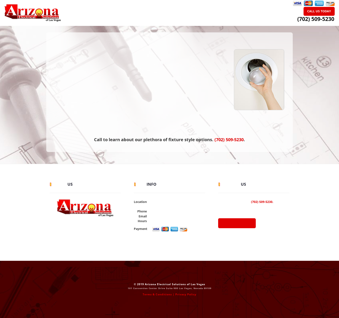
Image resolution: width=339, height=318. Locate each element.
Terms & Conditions (157, 294)
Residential (146, 9)
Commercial (176, 9)
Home (113, 9)
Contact (234, 9)
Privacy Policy (185, 294)
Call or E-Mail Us (237, 223)
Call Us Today (319, 11)
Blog (201, 9)
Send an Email (162, 216)
